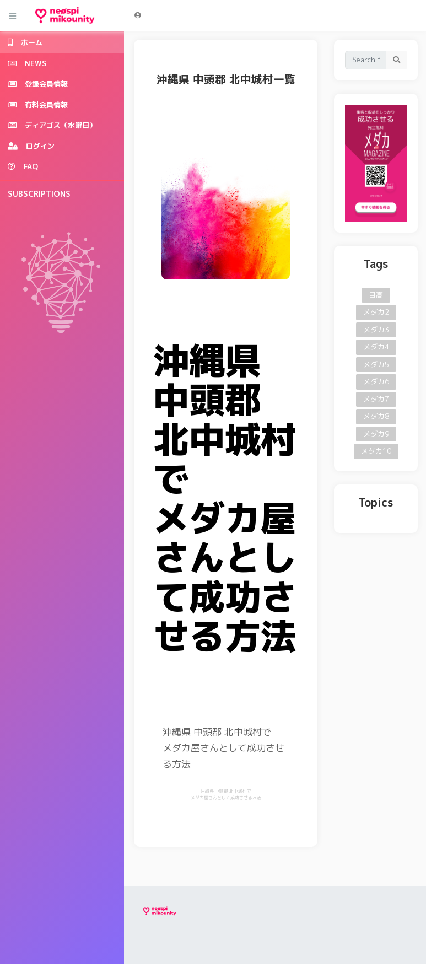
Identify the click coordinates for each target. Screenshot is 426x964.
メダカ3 (376, 330)
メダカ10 (376, 451)
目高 (376, 295)
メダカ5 (376, 364)
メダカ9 (376, 434)
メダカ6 (376, 381)
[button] (138, 15)
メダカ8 (376, 416)
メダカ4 (376, 347)
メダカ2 (376, 312)
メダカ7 (376, 399)
